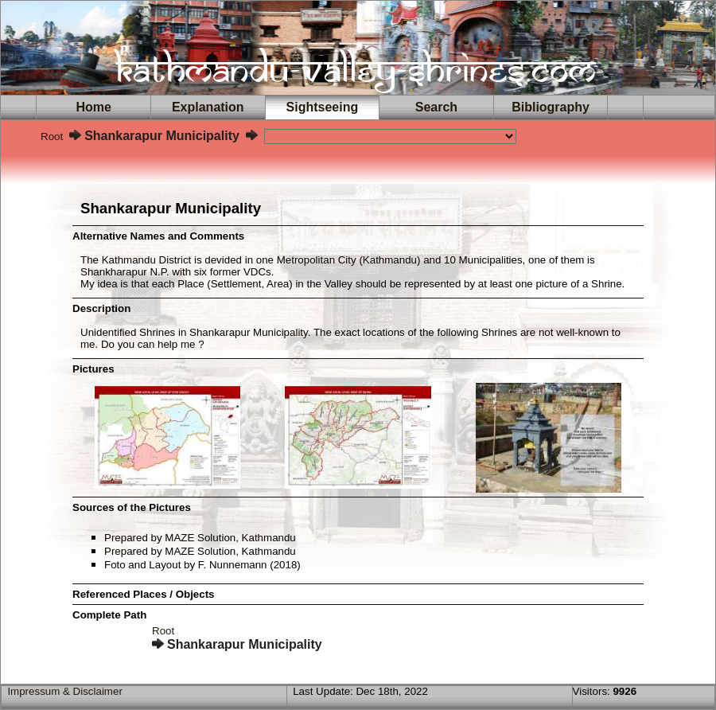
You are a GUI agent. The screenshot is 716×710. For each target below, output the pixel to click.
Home (94, 107)
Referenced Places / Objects (143, 594)
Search (436, 107)
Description (101, 308)
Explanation (208, 107)
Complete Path (109, 615)
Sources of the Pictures (131, 507)
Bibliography (550, 107)
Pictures (93, 369)
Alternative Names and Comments (158, 236)
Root (52, 136)
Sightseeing (322, 107)
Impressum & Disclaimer (64, 691)
